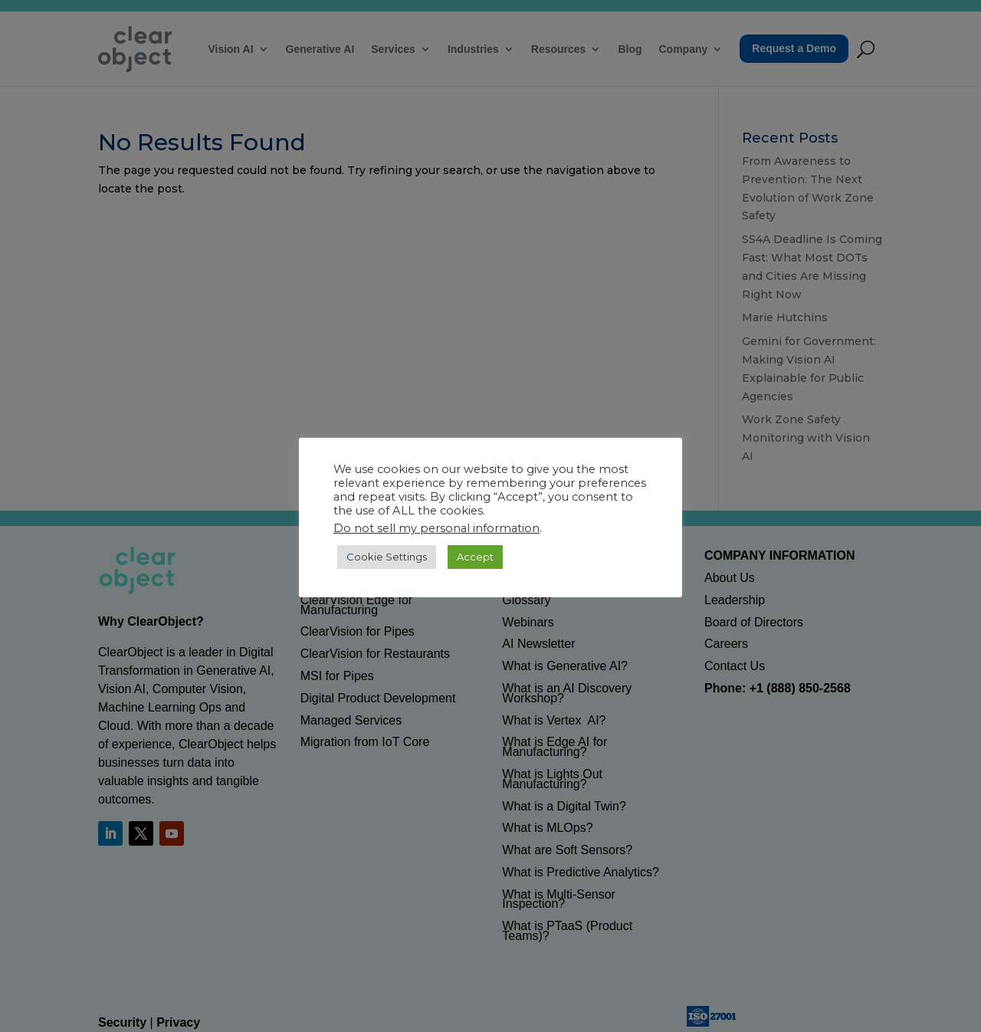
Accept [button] (475, 557)
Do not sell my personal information (436, 528)
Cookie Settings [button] (386, 557)
